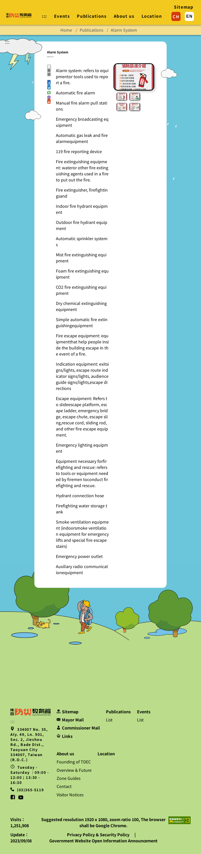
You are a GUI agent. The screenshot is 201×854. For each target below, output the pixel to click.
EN (189, 16)
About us (124, 16)
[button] (49, 81)
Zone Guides (68, 778)
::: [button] (44, 16)
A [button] (49, 66)
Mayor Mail (70, 720)
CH (176, 16)
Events (62, 16)
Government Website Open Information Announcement (103, 841)
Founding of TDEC (74, 762)
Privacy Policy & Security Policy (98, 834)
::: (7, 41)
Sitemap (183, 7)
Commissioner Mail (78, 728)
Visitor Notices (70, 794)
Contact (64, 786)
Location (152, 16)
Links (65, 736)
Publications (91, 16)
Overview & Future (74, 770)
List (109, 720)
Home (66, 30)
